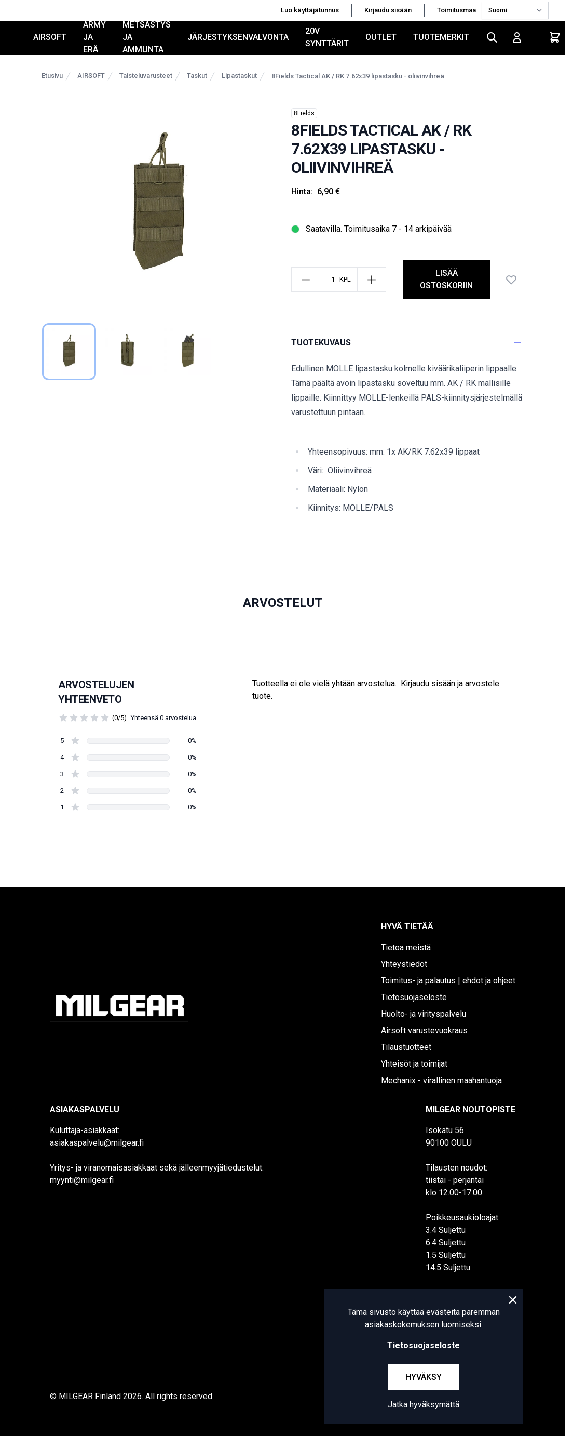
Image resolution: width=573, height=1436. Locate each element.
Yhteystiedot (404, 964)
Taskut (197, 75)
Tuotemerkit (441, 37)
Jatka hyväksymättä (423, 1405)
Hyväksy (423, 1377)
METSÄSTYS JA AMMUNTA (146, 37)
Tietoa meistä (406, 947)
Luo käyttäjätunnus (310, 10)
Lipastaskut (239, 75)
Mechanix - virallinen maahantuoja (441, 1080)
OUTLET (381, 37)
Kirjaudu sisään (388, 10)
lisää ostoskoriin (446, 279)
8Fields (304, 113)
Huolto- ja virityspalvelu (423, 1014)
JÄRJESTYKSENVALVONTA (238, 37)
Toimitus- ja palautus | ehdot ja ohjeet (448, 981)
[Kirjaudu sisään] (517, 37)
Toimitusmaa (457, 10)
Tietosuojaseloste (414, 997)
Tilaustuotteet (406, 1047)
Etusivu (52, 75)
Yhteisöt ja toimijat (414, 1064)
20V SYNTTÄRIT (327, 37)
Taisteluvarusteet (145, 75)
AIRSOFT (49, 37)
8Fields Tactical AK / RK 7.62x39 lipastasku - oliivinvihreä (357, 76)
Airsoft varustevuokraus (424, 1030)
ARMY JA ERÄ (94, 37)
